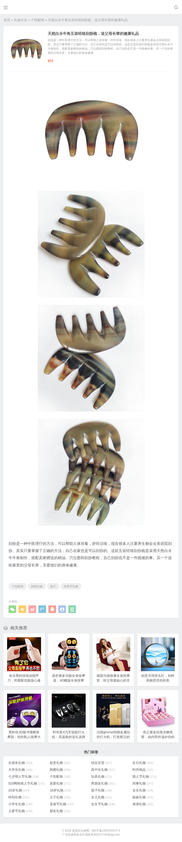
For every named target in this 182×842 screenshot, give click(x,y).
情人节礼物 (144, 776)
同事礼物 (142, 783)
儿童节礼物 (20, 811)
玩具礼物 (101, 776)
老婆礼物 (60, 783)
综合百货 (101, 762)
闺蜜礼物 (60, 769)
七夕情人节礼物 (23, 776)
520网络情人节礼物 (26, 783)
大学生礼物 (20, 769)
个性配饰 (37, 20)
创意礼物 (60, 762)
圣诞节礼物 (62, 804)
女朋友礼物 (20, 762)
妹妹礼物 (142, 797)
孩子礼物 (101, 790)
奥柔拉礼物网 (80, 830)
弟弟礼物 (142, 804)
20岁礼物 (19, 790)
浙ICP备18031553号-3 (106, 830)
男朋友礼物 (103, 783)
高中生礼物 (103, 769)
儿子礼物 (60, 797)
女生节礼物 (103, 804)
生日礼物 (142, 762)
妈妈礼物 (36, 586)
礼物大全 (20, 20)
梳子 (53, 586)
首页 (7, 20)
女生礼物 (142, 790)
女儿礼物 (101, 797)
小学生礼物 (20, 804)
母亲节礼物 (71, 586)
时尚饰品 (142, 769)
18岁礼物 (60, 790)
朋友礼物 (60, 811)
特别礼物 (18, 797)
